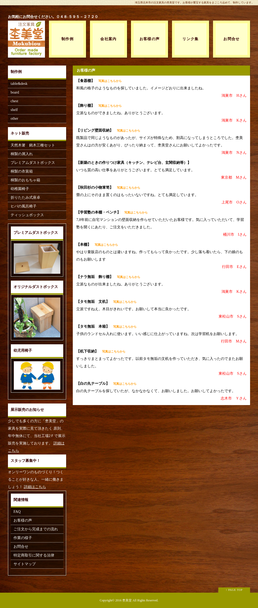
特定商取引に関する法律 (33, 555)
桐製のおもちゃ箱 (25, 180)
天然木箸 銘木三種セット (33, 145)
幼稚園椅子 (20, 189)
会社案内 (108, 39)
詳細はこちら (35, 487)
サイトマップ (24, 564)
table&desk (19, 84)
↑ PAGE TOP (234, 589)
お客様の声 (149, 39)
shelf (14, 110)
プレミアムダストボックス (33, 163)
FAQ (17, 512)
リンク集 (190, 39)
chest (14, 101)
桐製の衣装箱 (22, 171)
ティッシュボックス (27, 215)
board (15, 92)
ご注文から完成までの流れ (35, 529)
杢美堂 (127, 600)
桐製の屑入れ (22, 154)
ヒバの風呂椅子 (24, 206)
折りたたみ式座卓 (25, 197)
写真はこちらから (110, 80)
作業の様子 (22, 538)
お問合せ (231, 39)
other (14, 118)
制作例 (67, 39)
